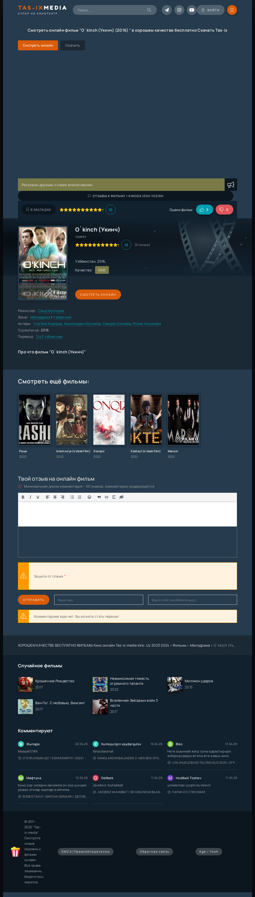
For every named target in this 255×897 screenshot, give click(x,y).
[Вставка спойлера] (114, 497)
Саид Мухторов (51, 310)
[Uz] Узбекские (49, 336)
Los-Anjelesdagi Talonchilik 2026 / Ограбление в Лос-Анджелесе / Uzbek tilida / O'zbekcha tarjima (202, 762)
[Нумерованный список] (79, 497)
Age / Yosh (208, 851)
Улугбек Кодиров (47, 323)
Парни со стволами (186, 792)
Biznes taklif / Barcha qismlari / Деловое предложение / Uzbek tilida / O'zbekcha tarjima (53, 796)
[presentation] (121, 576)
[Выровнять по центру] (55, 497)
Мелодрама (40, 317)
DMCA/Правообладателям (86, 851)
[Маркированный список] (72, 497)
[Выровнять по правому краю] (62, 497)
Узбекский (62, 317)
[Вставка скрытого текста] (121, 497)
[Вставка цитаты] (99, 497)
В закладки (39, 210)
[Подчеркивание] (38, 497)
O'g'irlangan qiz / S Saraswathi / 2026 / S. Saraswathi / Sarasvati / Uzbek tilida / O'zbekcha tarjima (53, 758)
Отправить (33, 600)
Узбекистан (85, 261)
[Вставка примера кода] (106, 497)
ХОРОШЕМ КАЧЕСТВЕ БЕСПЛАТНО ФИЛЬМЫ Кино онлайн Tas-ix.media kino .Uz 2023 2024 (93, 645)
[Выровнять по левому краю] (47, 497)
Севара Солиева (117, 323)
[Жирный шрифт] (23, 497)
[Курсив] (30, 497)
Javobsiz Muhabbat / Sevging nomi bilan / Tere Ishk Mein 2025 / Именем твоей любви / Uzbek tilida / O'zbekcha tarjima (127, 792)
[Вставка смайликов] (89, 497)
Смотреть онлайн (98, 295)
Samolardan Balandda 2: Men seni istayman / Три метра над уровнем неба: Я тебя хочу (127, 758)
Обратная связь (154, 851)
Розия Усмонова (147, 323)
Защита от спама (48, 576)
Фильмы (179, 645)
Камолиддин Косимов (82, 323)
